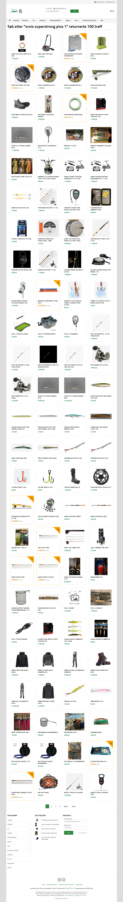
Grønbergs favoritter (89, 20)
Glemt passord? (83, 833)
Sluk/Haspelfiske (55, 20)
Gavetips (16, 20)
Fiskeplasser (11, 863)
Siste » (74, 806)
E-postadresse (68, 819)
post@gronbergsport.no (60, 8)
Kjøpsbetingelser (52, 884)
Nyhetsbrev (79, 884)
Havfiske (42, 20)
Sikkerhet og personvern (66, 884)
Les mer (67, 895)
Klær (76, 20)
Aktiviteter (10, 854)
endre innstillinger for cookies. (78, 895)
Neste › (66, 806)
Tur (34, 20)
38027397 (49, 8)
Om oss (10, 859)
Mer (102, 20)
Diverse (10, 867)
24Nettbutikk (65, 898)
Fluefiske (25, 20)
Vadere (68, 20)
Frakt (43, 884)
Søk (74, 11)
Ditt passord (67, 825)
